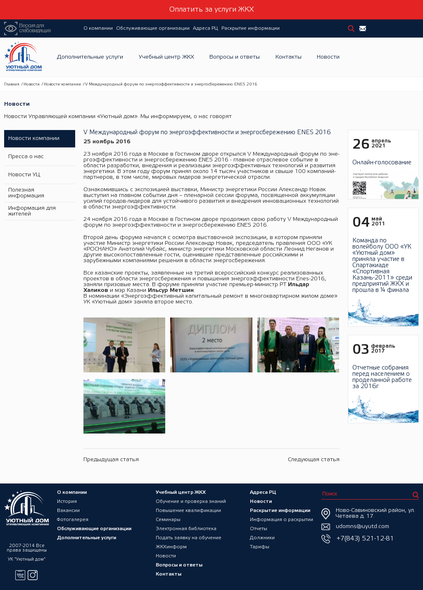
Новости (328, 57)
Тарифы (259, 547)
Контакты (289, 57)
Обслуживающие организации (153, 28)
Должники (262, 538)
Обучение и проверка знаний (191, 501)
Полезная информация (26, 193)
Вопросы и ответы (234, 57)
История (67, 501)
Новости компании (62, 84)
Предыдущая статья (111, 459)
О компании (98, 28)
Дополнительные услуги (90, 57)
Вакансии (68, 510)
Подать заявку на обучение (188, 538)
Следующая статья (314, 459)
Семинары (168, 519)
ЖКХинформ (171, 547)
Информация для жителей (32, 211)
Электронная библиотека (186, 528)
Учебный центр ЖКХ (166, 57)
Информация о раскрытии (281, 519)
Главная (11, 84)
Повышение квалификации (188, 510)
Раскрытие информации (250, 28)
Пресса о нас (26, 156)
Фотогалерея (72, 519)
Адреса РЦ (205, 28)
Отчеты (258, 528)
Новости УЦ (24, 175)
